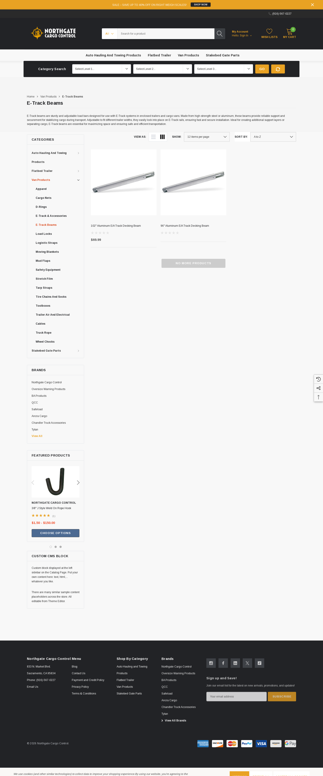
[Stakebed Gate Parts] (223, 55)
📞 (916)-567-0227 (280, 13)
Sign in (246, 35)
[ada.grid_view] (162, 136)
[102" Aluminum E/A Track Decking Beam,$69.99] (124, 182)
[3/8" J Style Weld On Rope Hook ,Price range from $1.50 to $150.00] (55, 485)
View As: (140, 136)
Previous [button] (32, 482)
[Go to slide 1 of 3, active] (51, 547)
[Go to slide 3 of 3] (60, 547)
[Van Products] (189, 55)
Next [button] (78, 482)
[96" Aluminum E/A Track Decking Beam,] (193, 182)
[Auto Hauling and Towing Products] (113, 55)
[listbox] (273, 137)
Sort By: (241, 136)
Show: (176, 136)
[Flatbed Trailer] (159, 55)
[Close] (312, 4)
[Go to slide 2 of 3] (56, 547)
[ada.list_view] (153, 136)
